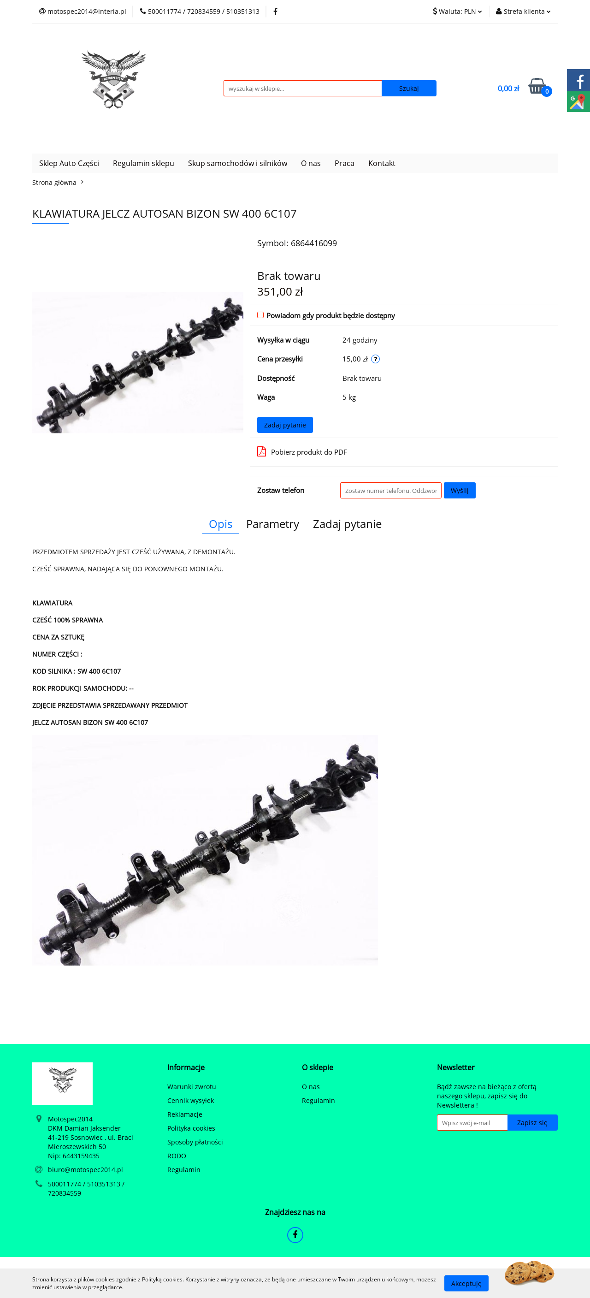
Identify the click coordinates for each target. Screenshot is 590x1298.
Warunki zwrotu (191, 1086)
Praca (344, 163)
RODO (176, 1155)
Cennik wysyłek (190, 1100)
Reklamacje (184, 1114)
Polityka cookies (191, 1128)
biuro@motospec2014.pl (85, 1169)
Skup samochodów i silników (237, 163)
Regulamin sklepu (143, 163)
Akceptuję (466, 1283)
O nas (311, 163)
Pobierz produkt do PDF (302, 451)
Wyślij (460, 490)
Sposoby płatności (195, 1142)
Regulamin (184, 1169)
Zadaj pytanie (285, 425)
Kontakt (381, 163)
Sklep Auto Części (69, 163)
